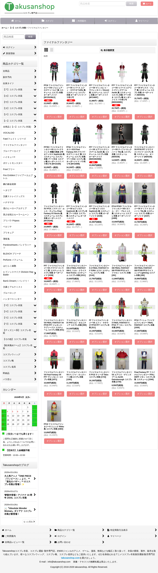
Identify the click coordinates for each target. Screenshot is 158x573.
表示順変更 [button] (107, 50)
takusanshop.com (70, 558)
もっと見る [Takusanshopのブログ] (29, 522)
